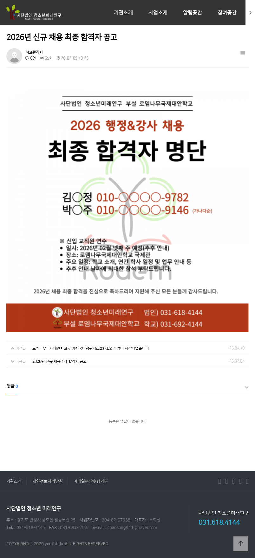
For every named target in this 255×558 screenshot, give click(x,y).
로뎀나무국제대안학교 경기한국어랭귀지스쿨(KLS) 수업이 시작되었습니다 (90, 348)
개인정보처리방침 (47, 481)
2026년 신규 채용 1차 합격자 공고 (59, 361)
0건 (30, 58)
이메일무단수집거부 (91, 481)
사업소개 (157, 13)
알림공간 (192, 13)
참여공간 (227, 13)
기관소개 (123, 13)
